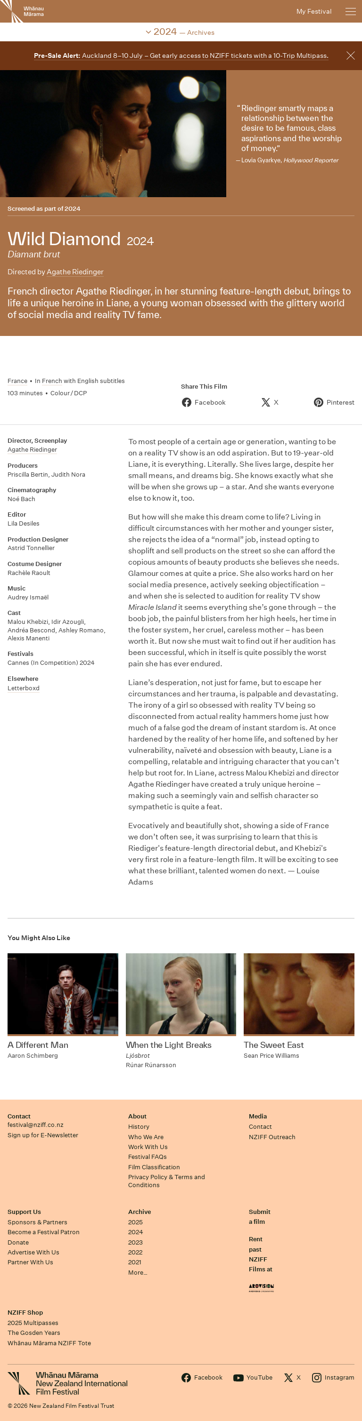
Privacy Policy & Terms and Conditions (166, 1181)
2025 (135, 1222)
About (137, 1116)
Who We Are (146, 1137)
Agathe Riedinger (75, 271)
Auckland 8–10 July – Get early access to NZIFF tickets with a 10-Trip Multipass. (181, 55)
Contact (19, 1116)
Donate (18, 1242)
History (138, 1127)
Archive (139, 1212)
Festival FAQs (147, 1157)
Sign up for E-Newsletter (43, 1135)
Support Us (24, 1212)
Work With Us (148, 1147)
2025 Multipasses (33, 1323)
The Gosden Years (34, 1333)
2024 (73, 209)
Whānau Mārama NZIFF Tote (49, 1343)
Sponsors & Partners (37, 1222)
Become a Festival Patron (44, 1232)
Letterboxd (24, 688)
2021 (134, 1262)
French (52, 381)
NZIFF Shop (25, 1313)
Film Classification (154, 1167)
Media (258, 1116)
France (17, 381)
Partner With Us (30, 1262)
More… (138, 1273)
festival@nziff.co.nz (36, 1125)
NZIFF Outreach (272, 1137)
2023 (135, 1242)
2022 (135, 1252)
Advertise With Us (33, 1252)
